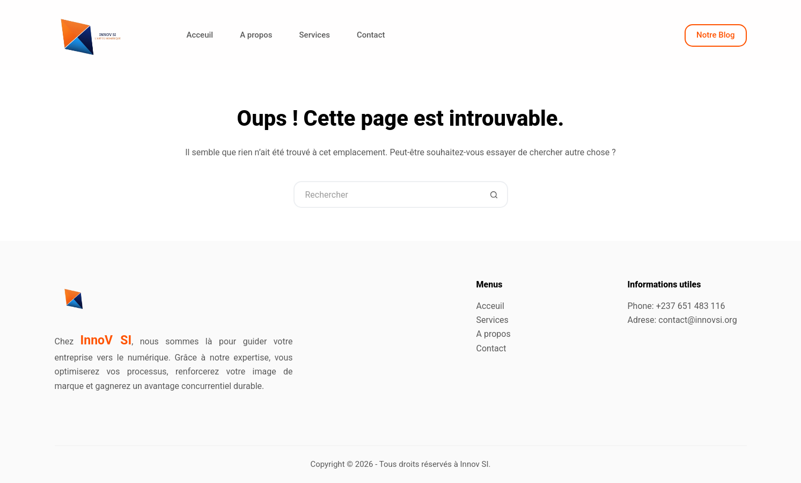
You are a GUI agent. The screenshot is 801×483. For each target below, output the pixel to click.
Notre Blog (715, 35)
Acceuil (200, 35)
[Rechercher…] (387, 194)
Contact (371, 35)
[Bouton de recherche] (494, 194)
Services (314, 35)
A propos (256, 35)
